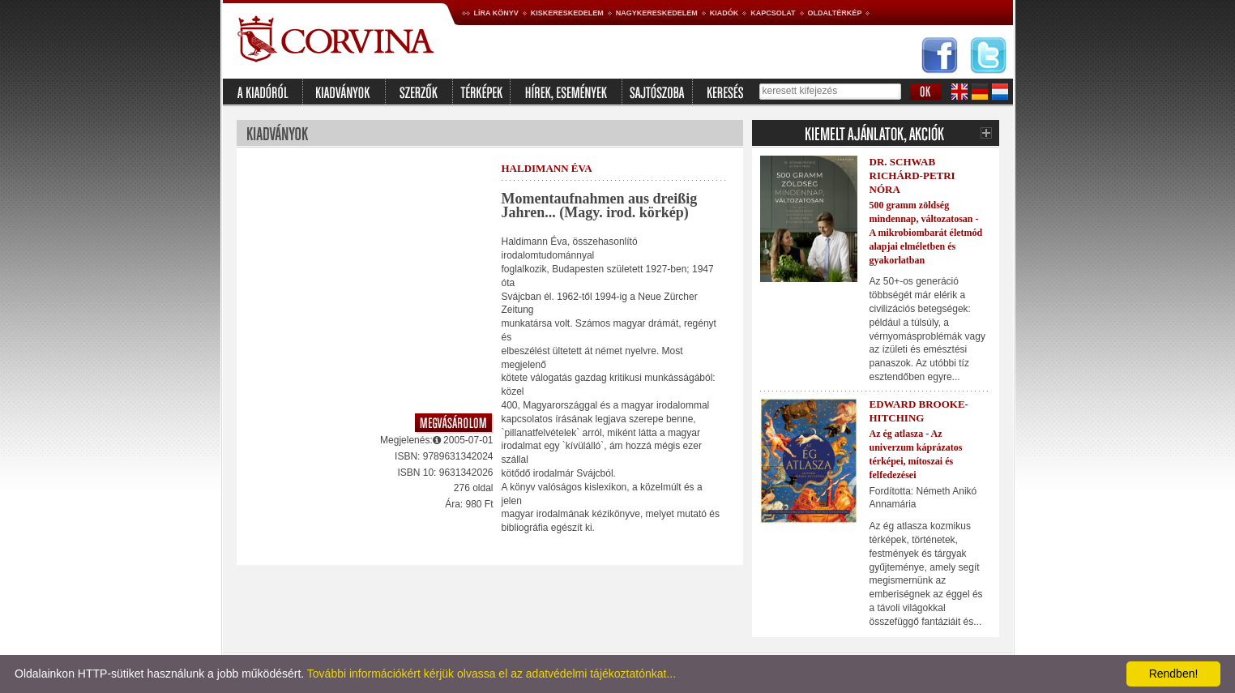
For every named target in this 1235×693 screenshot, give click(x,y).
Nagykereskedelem (657, 13)
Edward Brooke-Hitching (919, 411)
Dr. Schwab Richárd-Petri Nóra (912, 175)
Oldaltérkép (835, 13)
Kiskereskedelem (567, 13)
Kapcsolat (772, 13)
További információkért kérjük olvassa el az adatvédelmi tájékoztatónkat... (491, 673)
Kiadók (724, 13)
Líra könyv (496, 13)
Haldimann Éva (547, 168)
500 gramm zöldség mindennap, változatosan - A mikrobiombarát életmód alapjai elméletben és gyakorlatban (926, 232)
